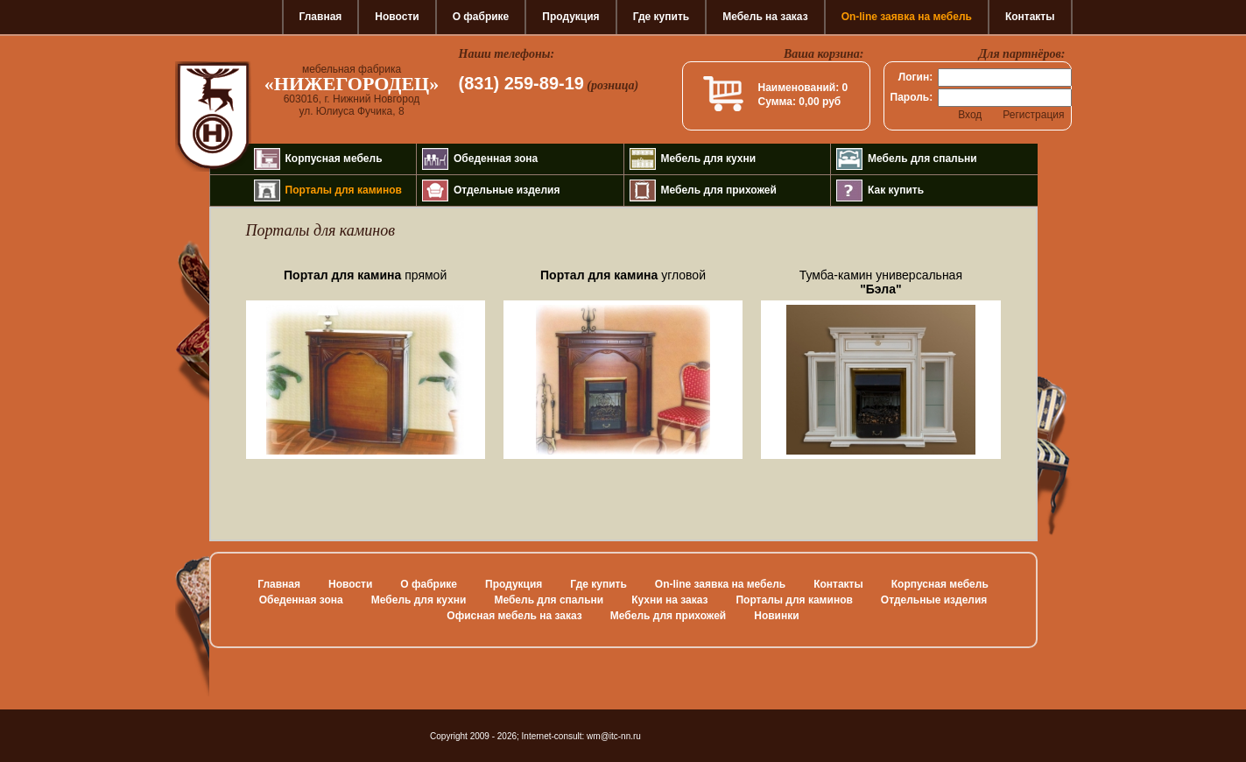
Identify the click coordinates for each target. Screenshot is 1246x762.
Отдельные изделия (507, 190)
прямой (365, 275)
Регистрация (1033, 115)
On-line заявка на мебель (906, 17)
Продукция (570, 17)
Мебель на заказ (764, 17)
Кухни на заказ (669, 600)
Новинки (776, 616)
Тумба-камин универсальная (880, 282)
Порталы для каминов (343, 190)
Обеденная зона (496, 158)
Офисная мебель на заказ (514, 616)
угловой (623, 275)
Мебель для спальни (922, 158)
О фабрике (481, 17)
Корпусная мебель (334, 158)
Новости (397, 17)
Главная (320, 17)
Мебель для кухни (709, 158)
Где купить (661, 17)
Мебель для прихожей (719, 190)
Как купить (896, 190)
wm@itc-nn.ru (614, 736)
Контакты (1030, 17)
